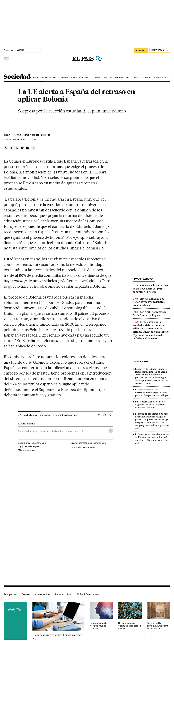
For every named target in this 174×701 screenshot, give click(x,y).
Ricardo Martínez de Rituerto (27, 134)
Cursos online (42, 594)
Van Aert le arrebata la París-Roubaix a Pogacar (150, 313)
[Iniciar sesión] (159, 50)
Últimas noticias (162, 78)
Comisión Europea (27, 431)
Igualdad (75, 78)
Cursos (26, 594)
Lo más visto (140, 361)
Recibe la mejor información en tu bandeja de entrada (50, 415)
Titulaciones (72, 431)
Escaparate (10, 594)
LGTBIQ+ (135, 78)
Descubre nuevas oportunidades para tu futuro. (129, 626)
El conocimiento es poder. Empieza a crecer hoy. (57, 637)
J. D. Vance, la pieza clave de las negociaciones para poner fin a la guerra (150, 288)
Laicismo (108, 78)
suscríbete (141, 50)
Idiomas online (63, 594)
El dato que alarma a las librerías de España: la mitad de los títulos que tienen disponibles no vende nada (152, 438)
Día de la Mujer (30, 78)
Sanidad (86, 78)
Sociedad (17, 77)
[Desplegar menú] (6, 59)
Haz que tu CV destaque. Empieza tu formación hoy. (158, 626)
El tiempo (146, 78)
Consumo (97, 78)
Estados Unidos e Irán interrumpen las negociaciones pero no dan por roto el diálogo (151, 392)
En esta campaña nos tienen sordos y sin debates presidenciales (149, 302)
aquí (92, 446)
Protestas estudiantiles (51, 431)
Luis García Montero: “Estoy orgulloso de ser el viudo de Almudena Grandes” (150, 404)
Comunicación (122, 78)
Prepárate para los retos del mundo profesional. (99, 626)
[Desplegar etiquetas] (110, 430)
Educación (45, 78)
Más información (27, 450)
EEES (83, 431)
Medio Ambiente (60, 78)
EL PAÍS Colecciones (87, 594)
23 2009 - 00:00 (24, 139)
